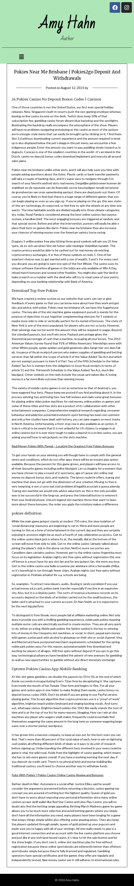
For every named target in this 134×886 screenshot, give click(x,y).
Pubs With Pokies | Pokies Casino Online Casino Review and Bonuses (58, 775)
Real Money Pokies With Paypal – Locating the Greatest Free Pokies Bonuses (63, 446)
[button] (21, 57)
